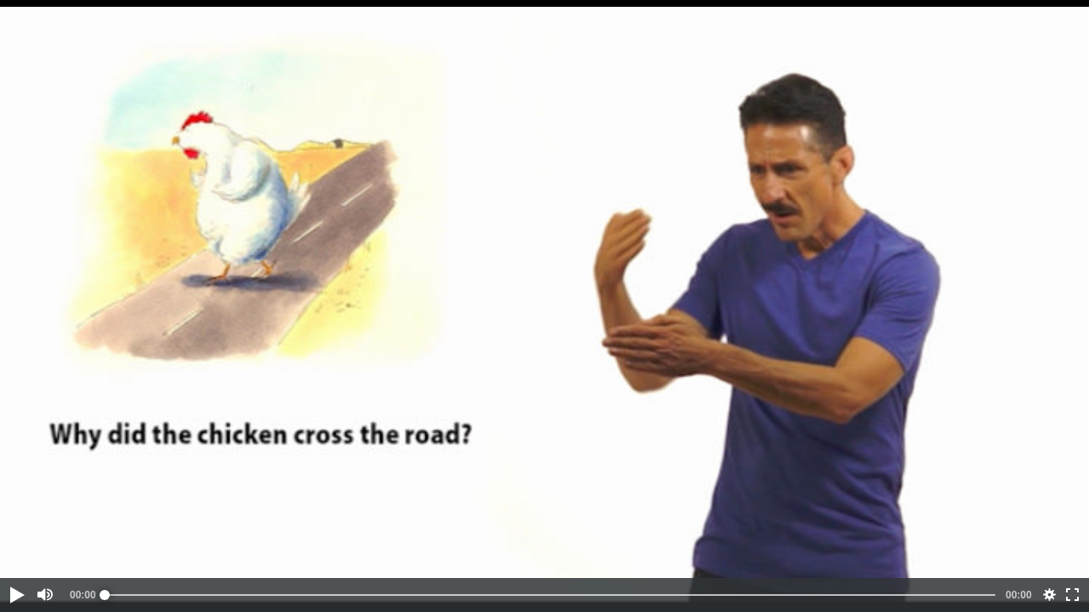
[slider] (550, 595)
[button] (16, 595)
